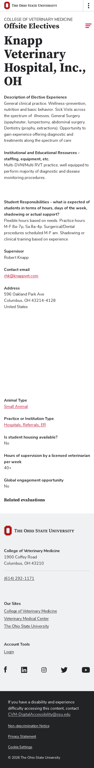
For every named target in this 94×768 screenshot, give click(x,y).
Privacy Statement (22, 736)
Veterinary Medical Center (26, 619)
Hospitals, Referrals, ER (25, 425)
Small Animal (16, 407)
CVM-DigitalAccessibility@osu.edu (39, 714)
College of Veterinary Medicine (30, 611)
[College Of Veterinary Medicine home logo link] (38, 23)
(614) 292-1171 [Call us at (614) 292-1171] (19, 579)
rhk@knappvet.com (21, 276)
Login (9, 652)
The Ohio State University (26, 626)
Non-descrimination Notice (28, 726)
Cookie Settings (20, 747)
